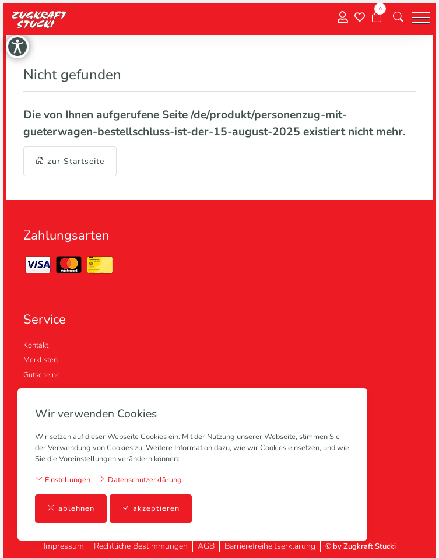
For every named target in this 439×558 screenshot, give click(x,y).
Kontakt (35, 345)
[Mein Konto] (342, 17)
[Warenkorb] (376, 17)
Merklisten (40, 360)
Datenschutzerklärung (140, 479)
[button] (398, 17)
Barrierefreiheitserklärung (269, 546)
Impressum (64, 546)
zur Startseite (70, 161)
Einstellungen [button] (62, 479)
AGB (206, 546)
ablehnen (70, 508)
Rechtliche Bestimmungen (141, 546)
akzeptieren (151, 508)
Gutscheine (41, 375)
